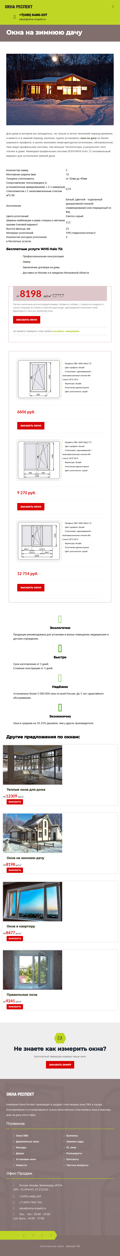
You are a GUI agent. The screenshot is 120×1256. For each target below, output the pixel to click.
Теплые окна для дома (26, 790)
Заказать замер (60, 1064)
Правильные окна (22, 995)
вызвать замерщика (66, 331)
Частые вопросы (77, 1165)
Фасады (21, 1147)
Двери (20, 1153)
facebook (23, 1235)
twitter (33, 1235)
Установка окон (26, 1159)
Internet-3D (73, 1246)
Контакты (72, 1159)
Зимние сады (75, 1141)
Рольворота (74, 1153)
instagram (51, 1235)
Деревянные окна (27, 1141)
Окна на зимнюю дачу (25, 858)
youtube (42, 1235)
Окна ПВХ (22, 1135)
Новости (21, 1165)
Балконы (72, 1135)
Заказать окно (26, 319)
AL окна (71, 1147)
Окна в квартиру (21, 926)
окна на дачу (88, 137)
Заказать (15, 801)
